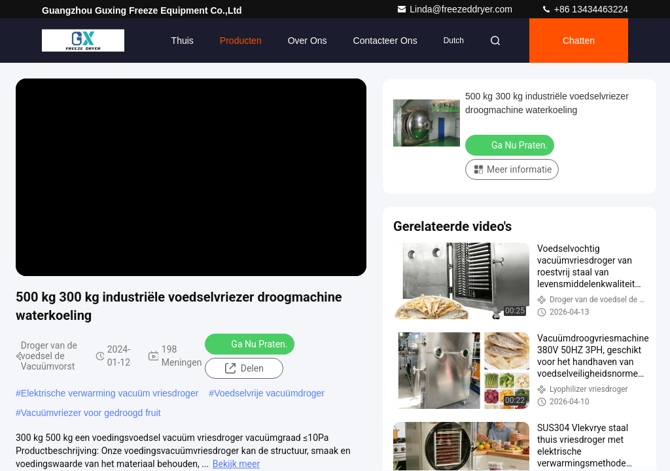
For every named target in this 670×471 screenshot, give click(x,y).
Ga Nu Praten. (250, 343)
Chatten (579, 40)
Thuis (182, 40)
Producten (241, 40)
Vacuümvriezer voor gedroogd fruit (91, 413)
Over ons (307, 40)
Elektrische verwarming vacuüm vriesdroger (110, 393)
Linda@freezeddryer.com (456, 9)
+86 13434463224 (584, 9)
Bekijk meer (236, 464)
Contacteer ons (385, 40)
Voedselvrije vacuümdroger (269, 393)
